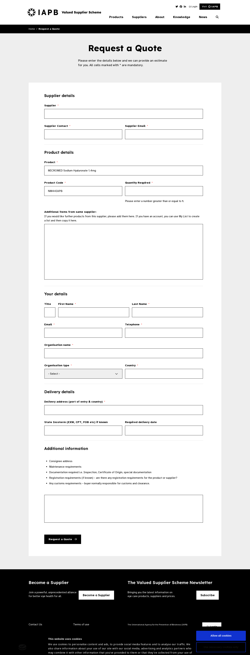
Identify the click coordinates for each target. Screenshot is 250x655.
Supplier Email (136, 126)
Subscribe (208, 595)
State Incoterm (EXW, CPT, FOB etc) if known (76, 422)
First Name (67, 304)
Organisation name (58, 345)
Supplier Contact (57, 126)
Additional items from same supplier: (70, 212)
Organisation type (58, 365)
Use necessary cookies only (221, 623)
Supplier (51, 105)
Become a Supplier (96, 595)
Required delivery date (141, 422)
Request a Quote (63, 539)
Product (51, 162)
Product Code (55, 182)
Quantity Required (139, 182)
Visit (210, 6)
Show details (56, 644)
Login (193, 6)
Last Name (140, 304)
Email (49, 324)
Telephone (133, 324)
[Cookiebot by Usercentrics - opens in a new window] (22, 648)
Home (32, 28)
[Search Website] (217, 17)
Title (47, 304)
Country (131, 365)
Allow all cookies (221, 612)
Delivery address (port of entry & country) (74, 401)
